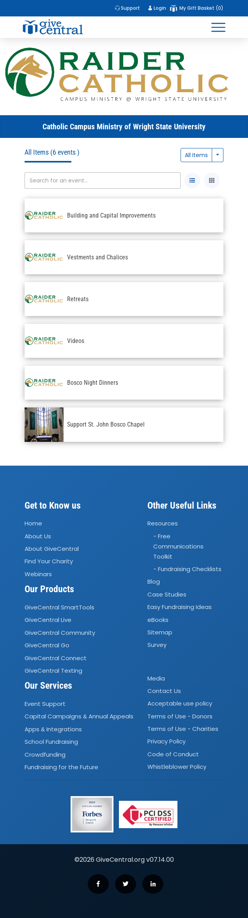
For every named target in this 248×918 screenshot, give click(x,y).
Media (156, 678)
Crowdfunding (45, 754)
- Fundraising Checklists (187, 569)
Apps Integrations (53, 729)
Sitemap (159, 632)
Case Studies (166, 594)
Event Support (45, 704)
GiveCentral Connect (56, 658)
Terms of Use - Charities (182, 729)
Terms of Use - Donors (180, 716)
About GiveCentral (52, 549)
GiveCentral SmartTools (59, 607)
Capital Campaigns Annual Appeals (79, 717)
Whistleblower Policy (176, 767)
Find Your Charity (49, 561)
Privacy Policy (166, 742)
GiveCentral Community (60, 633)
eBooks (157, 620)
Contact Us (164, 691)
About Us (38, 536)
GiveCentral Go (47, 645)
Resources (162, 524)
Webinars (38, 574)
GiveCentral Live (48, 620)
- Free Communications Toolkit (178, 546)
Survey (157, 645)
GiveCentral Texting (53, 670)
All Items (196, 155)
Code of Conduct (173, 754)
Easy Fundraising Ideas (179, 607)
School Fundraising (51, 742)
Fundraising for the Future (61, 767)
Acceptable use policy (179, 703)
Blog (153, 582)
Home (33, 524)
